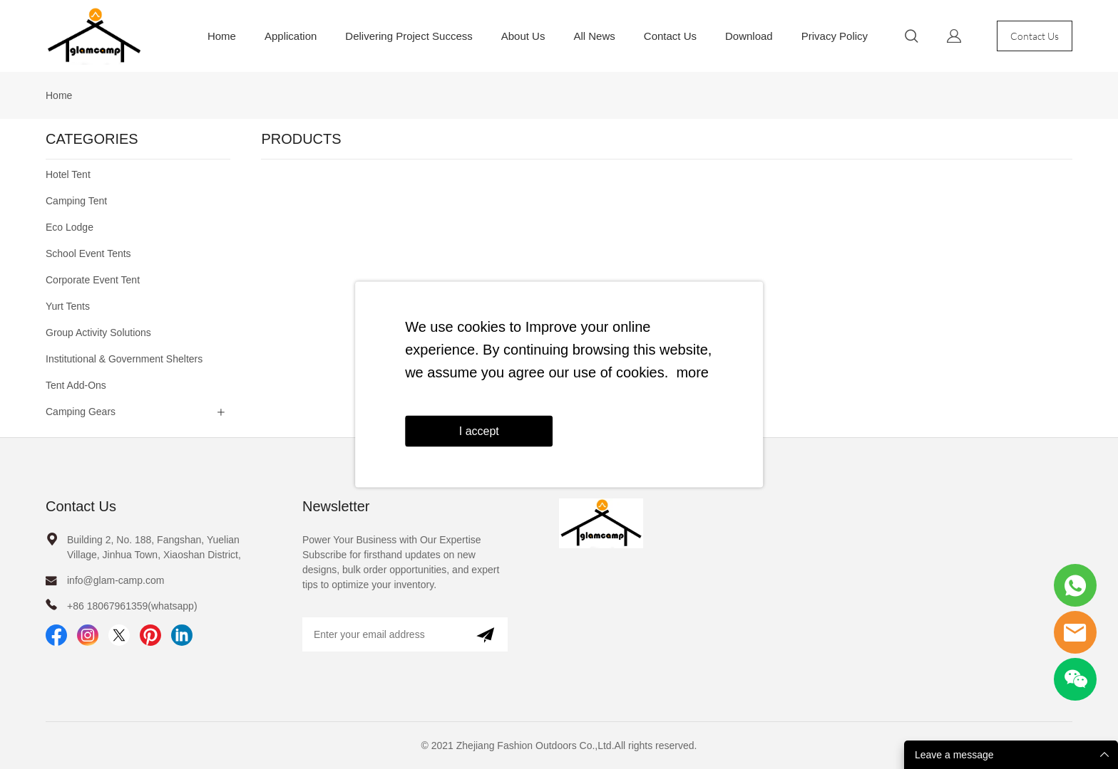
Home (221, 36)
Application (291, 36)
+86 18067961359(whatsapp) (132, 606)
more (692, 372)
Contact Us (670, 36)
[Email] (382, 634)
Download (749, 36)
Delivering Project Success (408, 36)
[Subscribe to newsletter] (485, 634)
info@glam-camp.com (115, 580)
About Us (523, 36)
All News (594, 36)
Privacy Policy (834, 36)
